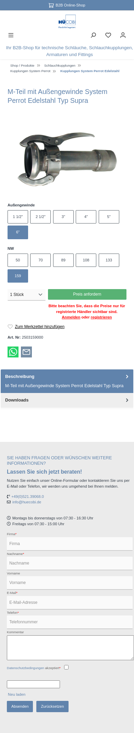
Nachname (15, 554)
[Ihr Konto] (123, 35)
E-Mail (12, 593)
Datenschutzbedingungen (25, 668)
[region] (67, 159)
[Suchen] (93, 35)
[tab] (67, 381)
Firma (11, 534)
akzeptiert (34, 668)
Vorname (13, 573)
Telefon (13, 612)
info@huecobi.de (26, 502)
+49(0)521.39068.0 (27, 496)
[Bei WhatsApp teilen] (13, 352)
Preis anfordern (87, 294)
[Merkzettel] (108, 35)
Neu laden (16, 694)
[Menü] (11, 35)
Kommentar (15, 632)
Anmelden (71, 317)
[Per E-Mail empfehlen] (26, 352)
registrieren (101, 317)
